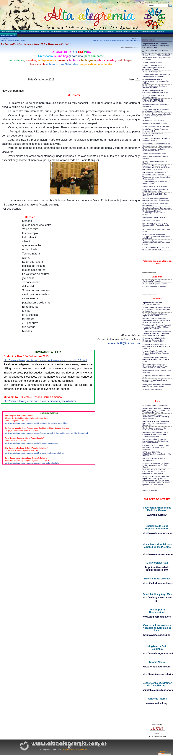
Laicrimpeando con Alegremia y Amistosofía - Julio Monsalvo (154, 173)
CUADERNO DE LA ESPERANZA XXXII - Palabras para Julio (155, 190)
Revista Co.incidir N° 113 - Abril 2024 (156, 55)
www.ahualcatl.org (157, 703)
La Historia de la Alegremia (152, 389)
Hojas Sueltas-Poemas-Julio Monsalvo (156, 208)
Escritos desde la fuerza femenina (155, 186)
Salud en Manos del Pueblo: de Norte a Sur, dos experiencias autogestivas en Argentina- (156, 309)
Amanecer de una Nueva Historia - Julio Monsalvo (155, 381)
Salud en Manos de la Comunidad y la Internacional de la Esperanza (156, 75)
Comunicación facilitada (151, 220)
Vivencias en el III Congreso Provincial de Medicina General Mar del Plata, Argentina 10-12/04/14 (156, 327)
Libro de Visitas (148, 2)
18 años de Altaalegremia (151, 72)
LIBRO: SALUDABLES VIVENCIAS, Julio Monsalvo (155, 459)
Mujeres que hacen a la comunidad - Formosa (155, 157)
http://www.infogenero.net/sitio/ (157, 653)
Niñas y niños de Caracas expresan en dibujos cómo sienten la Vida (156, 385)
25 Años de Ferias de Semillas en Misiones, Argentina (154, 87)
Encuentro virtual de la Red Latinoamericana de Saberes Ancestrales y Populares (153, 67)
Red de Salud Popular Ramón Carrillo (156, 143)
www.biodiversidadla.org (157, 616)
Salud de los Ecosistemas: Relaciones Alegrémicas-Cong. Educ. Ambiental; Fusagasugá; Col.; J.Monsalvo (156, 333)
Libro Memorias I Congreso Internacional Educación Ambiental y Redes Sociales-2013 (155, 416)
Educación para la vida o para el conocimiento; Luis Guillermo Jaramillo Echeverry (156, 346)
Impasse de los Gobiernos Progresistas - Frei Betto (152, 303)
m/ (156, 601)
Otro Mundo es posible (147, 31)
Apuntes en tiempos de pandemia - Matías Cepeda (155, 182)
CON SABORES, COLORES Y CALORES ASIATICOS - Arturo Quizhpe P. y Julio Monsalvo (153, 471)
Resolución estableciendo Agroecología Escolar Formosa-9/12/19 (154, 212)
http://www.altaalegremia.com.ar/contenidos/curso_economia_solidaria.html (32, 463)
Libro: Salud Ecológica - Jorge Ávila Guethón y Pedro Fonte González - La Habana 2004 (156, 423)
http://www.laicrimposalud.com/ (157, 533)
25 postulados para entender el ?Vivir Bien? (156, 376)
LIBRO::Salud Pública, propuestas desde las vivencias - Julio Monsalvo (155, 199)
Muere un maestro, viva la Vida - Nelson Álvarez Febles (154, 150)
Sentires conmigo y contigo (152, 62)
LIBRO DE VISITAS (149, 490)
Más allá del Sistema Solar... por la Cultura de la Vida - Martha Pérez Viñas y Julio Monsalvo (155, 434)
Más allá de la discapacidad (30, 31)
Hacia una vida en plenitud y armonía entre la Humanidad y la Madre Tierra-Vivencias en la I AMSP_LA (156, 410)
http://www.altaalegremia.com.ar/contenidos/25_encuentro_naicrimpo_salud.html (34, 453)
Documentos (45, 31)
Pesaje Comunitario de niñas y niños (156, 126)
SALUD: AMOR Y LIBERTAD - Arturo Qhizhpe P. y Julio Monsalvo (156, 484)
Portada (122, 2)
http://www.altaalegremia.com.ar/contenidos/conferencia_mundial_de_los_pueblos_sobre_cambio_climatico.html (46, 433)
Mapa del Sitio (165, 2)
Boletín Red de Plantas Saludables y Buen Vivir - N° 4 (156, 130)
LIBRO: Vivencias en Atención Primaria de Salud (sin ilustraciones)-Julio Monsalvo (156, 236)
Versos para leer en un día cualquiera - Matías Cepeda (156, 178)
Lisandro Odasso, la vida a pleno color (156, 146)
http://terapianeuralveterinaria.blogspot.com (157, 674)
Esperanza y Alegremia (106, 31)
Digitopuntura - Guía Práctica (153, 120)
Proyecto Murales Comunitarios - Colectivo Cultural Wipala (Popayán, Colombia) (155, 353)
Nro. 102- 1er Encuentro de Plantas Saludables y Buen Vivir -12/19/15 (116, 40)
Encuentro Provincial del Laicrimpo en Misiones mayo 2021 (156, 139)
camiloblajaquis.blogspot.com (157, 690)
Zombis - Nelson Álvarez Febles (154, 154)
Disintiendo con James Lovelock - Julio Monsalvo (156, 371)
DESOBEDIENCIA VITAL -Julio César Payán (156, 230)
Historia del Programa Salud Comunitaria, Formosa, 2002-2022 (155, 91)
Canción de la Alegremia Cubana (154, 284)
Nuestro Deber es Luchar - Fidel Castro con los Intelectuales (154, 429)
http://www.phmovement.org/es (157, 554)
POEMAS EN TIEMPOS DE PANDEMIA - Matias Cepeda (153, 101)
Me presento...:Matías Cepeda (153, 217)
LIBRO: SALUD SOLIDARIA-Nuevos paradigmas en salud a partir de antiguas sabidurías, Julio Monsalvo (156, 478)
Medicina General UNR (123, 31)
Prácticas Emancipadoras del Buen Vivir (155, 51)
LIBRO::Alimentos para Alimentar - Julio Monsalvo (155, 204)
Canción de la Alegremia (151, 281)
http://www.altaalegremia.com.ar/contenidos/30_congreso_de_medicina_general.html (36, 423)
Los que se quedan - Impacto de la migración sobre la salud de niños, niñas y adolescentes (155, 441)
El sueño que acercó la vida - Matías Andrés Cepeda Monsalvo (155, 110)
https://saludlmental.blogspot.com (157, 583)
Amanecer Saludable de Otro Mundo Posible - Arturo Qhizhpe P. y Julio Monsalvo (156, 465)
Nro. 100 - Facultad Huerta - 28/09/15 (13, 40)
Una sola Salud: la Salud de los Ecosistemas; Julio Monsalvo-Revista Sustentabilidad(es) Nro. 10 (156, 320)
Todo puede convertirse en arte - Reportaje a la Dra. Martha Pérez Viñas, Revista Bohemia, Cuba (154, 366)
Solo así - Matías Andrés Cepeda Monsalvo (154, 162)
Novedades (160, 31)
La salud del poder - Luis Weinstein (155, 405)
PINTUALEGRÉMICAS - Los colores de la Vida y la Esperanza (156, 248)
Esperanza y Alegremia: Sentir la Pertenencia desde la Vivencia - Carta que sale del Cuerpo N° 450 (156, 167)
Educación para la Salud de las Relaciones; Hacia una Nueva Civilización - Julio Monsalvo (153, 340)
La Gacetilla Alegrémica (8, 35)
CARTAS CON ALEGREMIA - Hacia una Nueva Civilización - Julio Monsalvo (155, 447)
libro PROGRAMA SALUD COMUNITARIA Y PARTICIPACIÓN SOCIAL (155, 81)
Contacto (133, 2)
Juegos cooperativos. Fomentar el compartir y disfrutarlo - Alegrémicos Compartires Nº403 (155, 45)
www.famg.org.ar (156, 515)
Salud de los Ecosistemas (59, 31)
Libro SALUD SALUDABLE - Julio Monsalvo (154, 195)
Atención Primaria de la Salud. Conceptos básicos (153, 96)
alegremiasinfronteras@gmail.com (75, 749)
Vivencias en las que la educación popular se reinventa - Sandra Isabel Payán (155, 359)
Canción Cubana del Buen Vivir (154, 287)
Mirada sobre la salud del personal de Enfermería (156, 58)
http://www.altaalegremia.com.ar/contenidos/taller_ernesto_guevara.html (31, 443)
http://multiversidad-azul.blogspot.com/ (156, 568)
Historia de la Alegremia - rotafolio (154, 123)
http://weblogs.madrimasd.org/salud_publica (157, 597)
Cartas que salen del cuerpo (10, 31)
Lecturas (135, 31)
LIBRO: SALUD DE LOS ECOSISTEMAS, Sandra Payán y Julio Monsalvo (156, 454)
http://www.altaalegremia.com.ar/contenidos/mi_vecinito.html (40, 401)
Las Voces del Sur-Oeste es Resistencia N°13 (152, 135)
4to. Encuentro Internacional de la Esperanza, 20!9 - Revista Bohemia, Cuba (155, 225)
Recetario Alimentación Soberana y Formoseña (155, 105)
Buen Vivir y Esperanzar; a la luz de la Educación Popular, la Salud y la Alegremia (156, 116)
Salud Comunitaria (91, 31)
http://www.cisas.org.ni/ (156, 635)
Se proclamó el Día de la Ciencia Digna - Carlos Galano (154, 315)
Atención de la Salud (76, 31)
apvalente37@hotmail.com (124, 343)
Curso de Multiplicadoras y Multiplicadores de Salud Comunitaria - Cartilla (156, 242)
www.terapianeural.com (156, 666)
